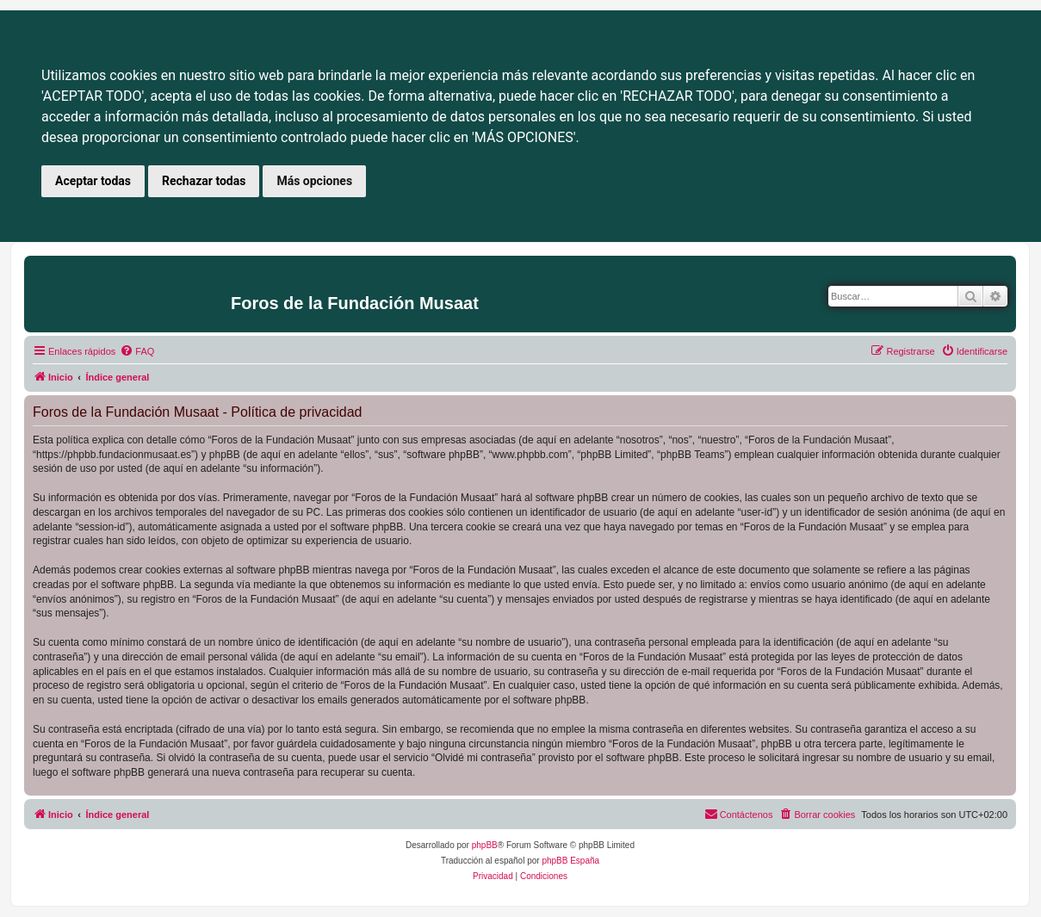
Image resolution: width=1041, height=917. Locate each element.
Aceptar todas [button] (93, 181)
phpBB (485, 845)
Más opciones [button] (314, 181)
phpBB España (570, 860)
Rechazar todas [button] (203, 181)
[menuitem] (137, 351)
